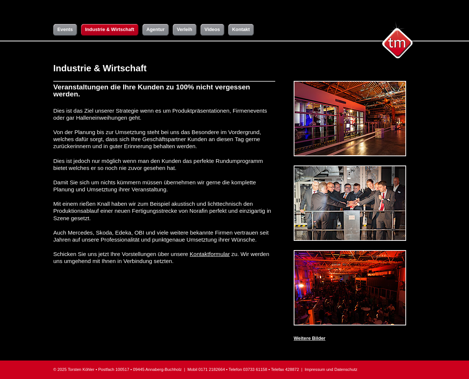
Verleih (184, 29)
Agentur (155, 29)
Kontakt (241, 29)
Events (65, 29)
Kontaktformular (210, 254)
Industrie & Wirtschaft (109, 29)
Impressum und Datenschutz (331, 369)
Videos (212, 29)
